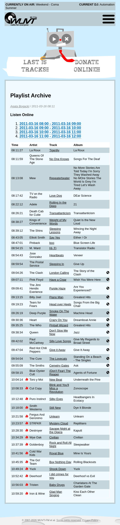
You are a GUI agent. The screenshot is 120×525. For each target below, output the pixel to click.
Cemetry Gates (59, 365)
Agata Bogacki (19, 106)
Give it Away (57, 350)
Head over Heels (60, 304)
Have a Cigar (57, 279)
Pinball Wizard (58, 325)
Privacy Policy (90, 520)
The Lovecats (58, 358)
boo (51, 243)
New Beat (55, 379)
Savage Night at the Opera (59, 430)
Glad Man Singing (55, 493)
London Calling (59, 272)
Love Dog (55, 195)
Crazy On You (58, 320)
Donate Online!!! (87, 65)
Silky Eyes (56, 399)
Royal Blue (56, 453)
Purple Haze (57, 288)
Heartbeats (56, 255)
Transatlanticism (60, 213)
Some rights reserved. (68, 520)
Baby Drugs (57, 485)
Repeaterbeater (59, 178)
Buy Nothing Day (60, 462)
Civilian (54, 437)
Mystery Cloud (58, 423)
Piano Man (56, 297)
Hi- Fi (52, 248)
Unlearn (54, 416)
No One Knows (59, 159)
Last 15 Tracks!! (35, 65)
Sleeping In (56, 264)
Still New (55, 407)
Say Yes (54, 237)
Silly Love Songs (60, 341)
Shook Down (57, 469)
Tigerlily (54, 150)
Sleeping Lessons (55, 230)
